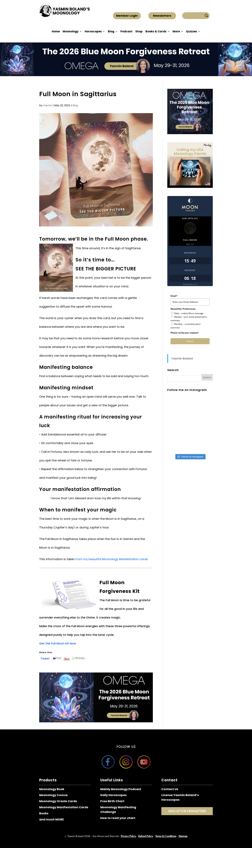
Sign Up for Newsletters (187, 811)
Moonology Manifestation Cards (63, 807)
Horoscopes (93, 31)
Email (174, 295)
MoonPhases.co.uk (190, 284)
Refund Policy (145, 836)
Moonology (71, 31)
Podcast (126, 31)
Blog (111, 31)
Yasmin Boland (182, 358)
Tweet (45, 657)
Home (56, 31)
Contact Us (169, 789)
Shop (139, 31)
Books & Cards (155, 31)
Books (43, 813)
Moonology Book (51, 789)
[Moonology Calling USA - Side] (190, 187)
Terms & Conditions (165, 836)
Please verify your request (185, 332)
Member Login (127, 16)
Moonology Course (53, 795)
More (176, 31)
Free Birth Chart (112, 801)
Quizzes (191, 31)
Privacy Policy (128, 836)
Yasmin (47, 105)
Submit (190, 341)
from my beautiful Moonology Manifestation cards (111, 559)
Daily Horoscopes (113, 795)
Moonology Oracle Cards (58, 801)
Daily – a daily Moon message (188, 313)
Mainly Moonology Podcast (120, 789)
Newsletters (162, 16)
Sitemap (182, 836)
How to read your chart (117, 818)
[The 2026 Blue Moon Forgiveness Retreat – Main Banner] (96, 721)
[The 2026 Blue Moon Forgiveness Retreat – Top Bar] (126, 75)
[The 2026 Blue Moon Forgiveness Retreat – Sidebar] (190, 133)
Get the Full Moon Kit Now (57, 643)
